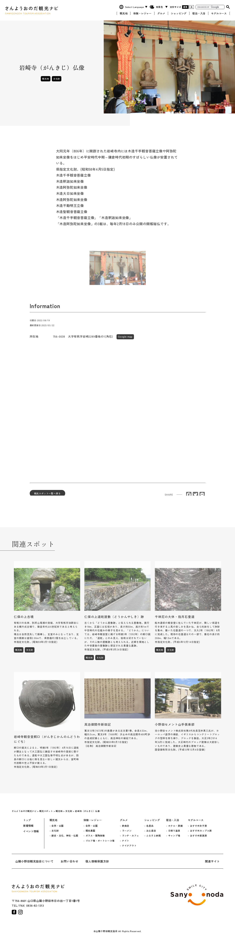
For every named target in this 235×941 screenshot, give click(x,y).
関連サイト (212, 861)
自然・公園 (57, 825)
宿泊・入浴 (198, 13)
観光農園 (90, 830)
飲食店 (125, 825)
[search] (209, 6)
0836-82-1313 (35, 905)
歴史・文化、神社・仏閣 (64, 835)
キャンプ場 (174, 835)
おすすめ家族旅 (198, 835)
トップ (27, 820)
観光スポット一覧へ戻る (47, 495)
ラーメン (127, 830)
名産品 (149, 825)
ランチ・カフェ (130, 835)
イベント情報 (31, 831)
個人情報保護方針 (97, 861)
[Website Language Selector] (135, 7)
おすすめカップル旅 (201, 830)
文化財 (56, 78)
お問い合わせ (69, 861)
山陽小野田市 (196, 894)
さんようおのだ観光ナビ (31, 10)
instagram (20, 912)
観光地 (123, 13)
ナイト (125, 840)
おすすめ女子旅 (198, 825)
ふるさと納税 (153, 835)
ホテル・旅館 (175, 825)
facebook (14, 912)
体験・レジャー (142, 13)
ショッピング (178, 13)
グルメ (161, 13)
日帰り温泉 (174, 830)
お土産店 (151, 830)
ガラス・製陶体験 (95, 835)
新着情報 (28, 825)
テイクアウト (129, 845)
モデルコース (219, 13)
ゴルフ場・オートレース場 (100, 840)
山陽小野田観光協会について (34, 861)
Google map (125, 338)
